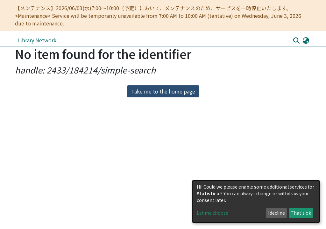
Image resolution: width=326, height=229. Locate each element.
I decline (276, 213)
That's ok (301, 213)
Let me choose (212, 213)
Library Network (37, 40)
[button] (306, 40)
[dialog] (256, 201)
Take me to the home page (163, 91)
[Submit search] (296, 40)
